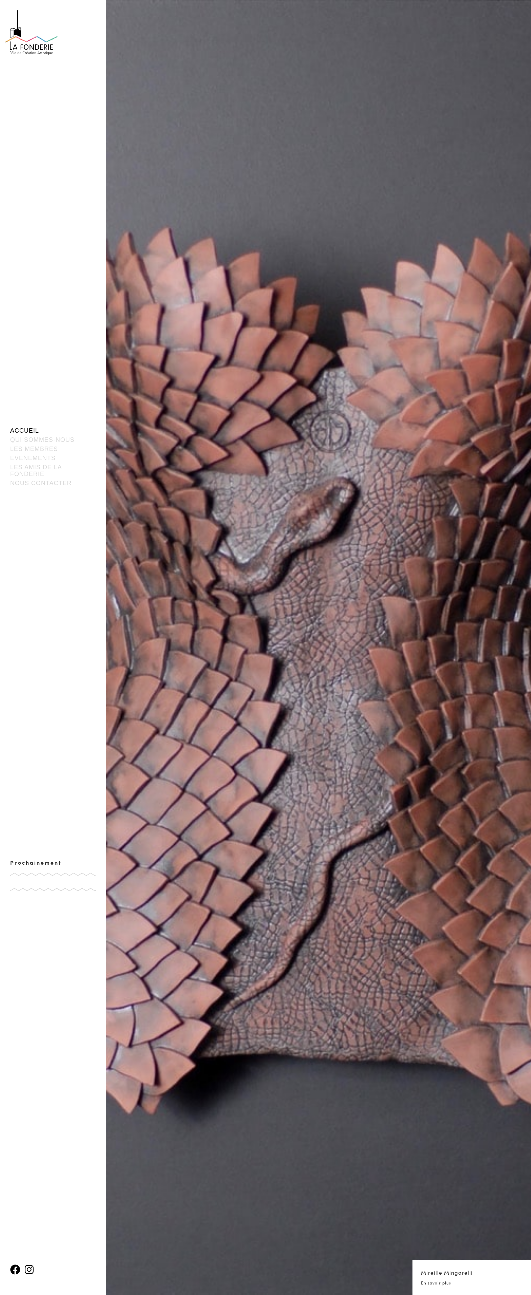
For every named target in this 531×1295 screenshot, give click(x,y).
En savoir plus (436, 1283)
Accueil (24, 430)
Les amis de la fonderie (36, 470)
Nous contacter (41, 483)
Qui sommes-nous (42, 439)
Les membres (34, 449)
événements (33, 458)
